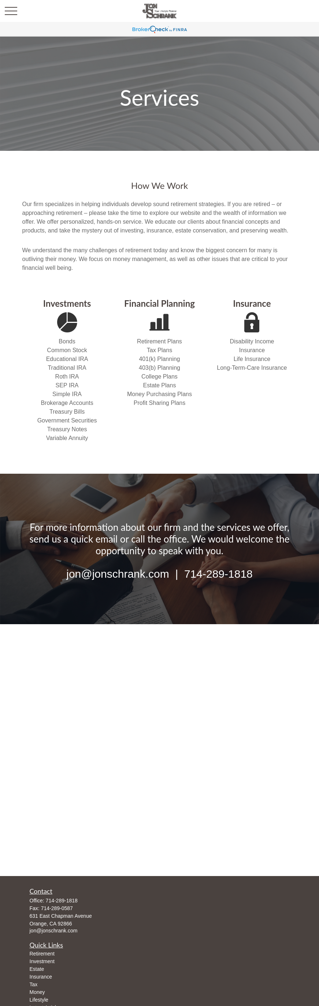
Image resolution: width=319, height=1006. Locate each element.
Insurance (41, 977)
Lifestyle (39, 1000)
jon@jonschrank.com (54, 931)
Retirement (42, 954)
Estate (37, 969)
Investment (42, 961)
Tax (34, 984)
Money (37, 992)
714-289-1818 (62, 900)
